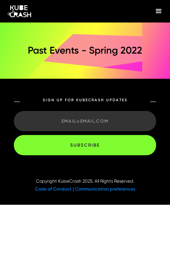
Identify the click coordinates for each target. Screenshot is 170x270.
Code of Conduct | (55, 189)
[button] (158, 11)
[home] (73, 11)
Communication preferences (105, 189)
